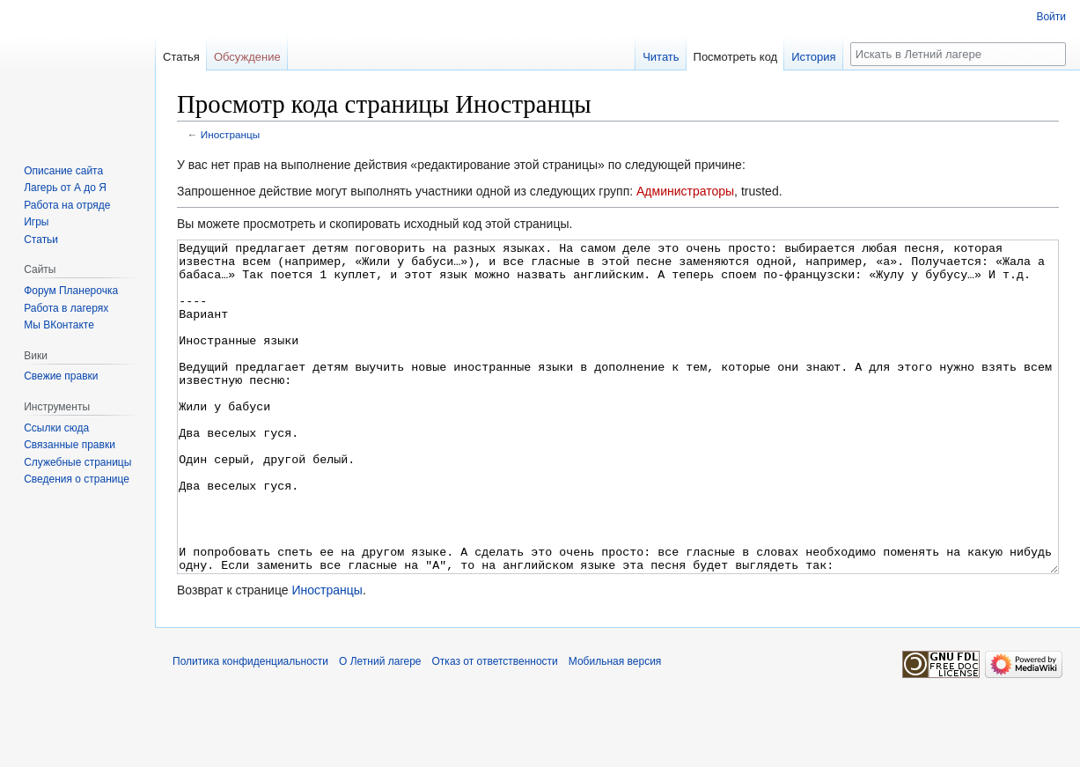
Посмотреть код (736, 56)
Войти (1051, 17)
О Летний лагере (380, 727)
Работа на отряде (67, 205)
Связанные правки (69, 445)
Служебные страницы (77, 462)
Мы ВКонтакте (59, 325)
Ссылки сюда (56, 428)
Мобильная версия (615, 727)
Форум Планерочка (71, 290)
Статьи (41, 239)
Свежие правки (61, 376)
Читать (661, 56)
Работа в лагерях (66, 308)
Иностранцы (230, 134)
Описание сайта (63, 171)
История (813, 56)
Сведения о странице (76, 479)
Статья (181, 56)
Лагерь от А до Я (65, 187)
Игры (36, 222)
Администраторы (685, 191)
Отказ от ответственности (495, 727)
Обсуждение (247, 56)
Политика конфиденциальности (250, 727)
